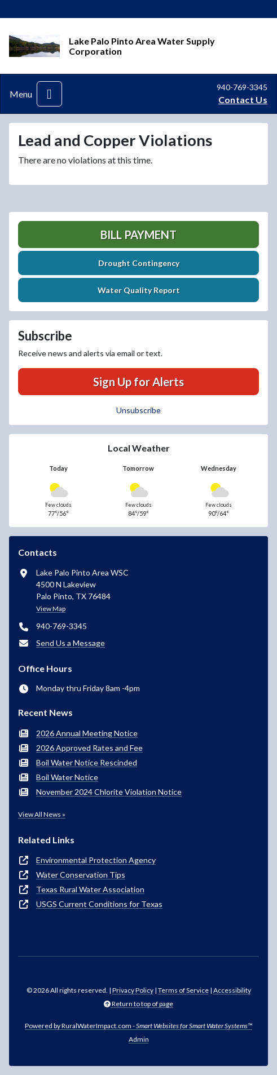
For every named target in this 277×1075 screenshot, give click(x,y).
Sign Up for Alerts (138, 381)
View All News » (41, 814)
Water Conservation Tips (80, 874)
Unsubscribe (138, 410)
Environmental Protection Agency (96, 860)
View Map (50, 608)
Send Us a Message (70, 643)
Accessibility (232, 990)
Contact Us (242, 99)
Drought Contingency (138, 263)
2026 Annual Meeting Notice (87, 733)
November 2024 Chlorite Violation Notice (109, 792)
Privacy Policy (132, 990)
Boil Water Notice (67, 777)
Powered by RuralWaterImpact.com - (138, 1025)
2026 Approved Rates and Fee (89, 748)
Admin (139, 1039)
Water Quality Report (139, 290)
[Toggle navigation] (49, 94)
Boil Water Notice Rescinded (86, 762)
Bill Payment (138, 234)
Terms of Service (183, 990)
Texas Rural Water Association (90, 889)
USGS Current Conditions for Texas (99, 904)
